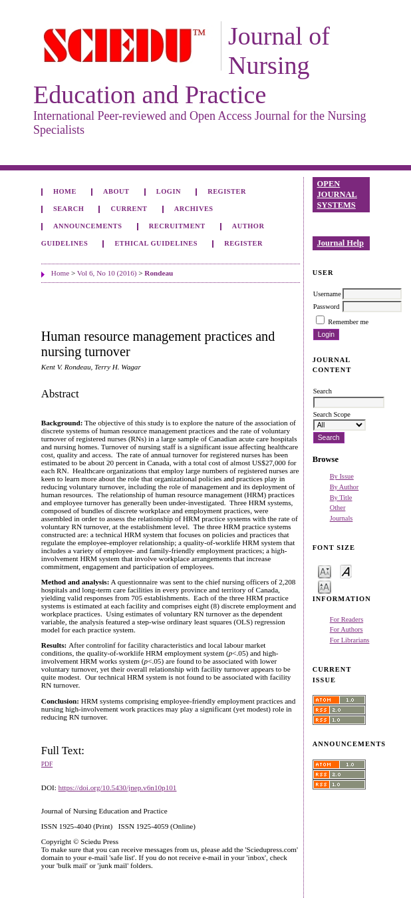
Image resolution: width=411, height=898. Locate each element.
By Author (344, 487)
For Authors (346, 629)
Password (326, 306)
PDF (47, 764)
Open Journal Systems (337, 194)
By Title (341, 497)
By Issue (342, 476)
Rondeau (158, 273)
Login (168, 191)
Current (128, 208)
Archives (193, 208)
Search (68, 208)
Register (226, 191)
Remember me (348, 322)
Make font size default (345, 570)
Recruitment (177, 226)
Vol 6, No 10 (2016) (107, 273)
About (116, 191)
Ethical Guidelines (156, 243)
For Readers (347, 619)
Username (327, 294)
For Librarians (350, 640)
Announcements (87, 226)
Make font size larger (324, 586)
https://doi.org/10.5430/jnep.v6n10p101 (118, 787)
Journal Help (340, 243)
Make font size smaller (324, 570)
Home (64, 191)
